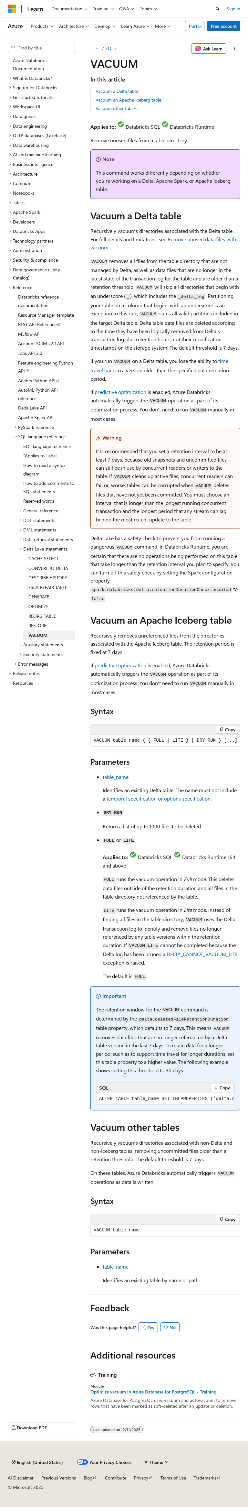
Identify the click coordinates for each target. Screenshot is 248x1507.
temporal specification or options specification (159, 798)
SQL (109, 48)
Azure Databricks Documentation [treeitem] (29, 64)
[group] (165, 1099)
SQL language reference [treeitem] (47, 446)
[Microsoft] (12, 9)
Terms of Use (173, 1478)
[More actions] (234, 48)
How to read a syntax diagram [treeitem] (44, 469)
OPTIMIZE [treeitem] (38, 606)
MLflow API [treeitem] (29, 334)
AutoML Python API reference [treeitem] (38, 394)
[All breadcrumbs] (96, 48)
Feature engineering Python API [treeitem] (45, 367)
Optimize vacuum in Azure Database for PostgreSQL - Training (153, 1392)
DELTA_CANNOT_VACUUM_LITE (202, 954)
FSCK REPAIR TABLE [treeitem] (47, 587)
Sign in (233, 8)
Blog (88, 1478)
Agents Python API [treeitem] (37, 380)
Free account (224, 26)
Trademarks (205, 1478)
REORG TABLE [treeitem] (42, 616)
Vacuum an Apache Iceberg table (128, 100)
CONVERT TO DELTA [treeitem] (48, 568)
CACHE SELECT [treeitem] (43, 558)
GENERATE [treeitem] (38, 597)
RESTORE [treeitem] (37, 625)
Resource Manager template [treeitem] (46, 315)
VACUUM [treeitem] (37, 635)
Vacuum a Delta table (117, 91)
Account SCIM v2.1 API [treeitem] (41, 343)
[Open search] (217, 9)
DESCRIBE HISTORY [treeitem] (47, 577)
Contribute (115, 1478)
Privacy (141, 1478)
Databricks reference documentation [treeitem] (38, 301)
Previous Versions (58, 1478)
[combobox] (41, 48)
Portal (195, 26)
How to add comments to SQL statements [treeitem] (48, 487)
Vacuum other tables (116, 108)
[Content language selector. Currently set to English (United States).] (37, 1462)
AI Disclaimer (21, 1478)
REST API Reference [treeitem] (37, 324)
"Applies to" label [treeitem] (40, 456)
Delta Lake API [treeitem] (32, 408)
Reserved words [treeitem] (38, 501)
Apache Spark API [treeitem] (36, 417)
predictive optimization (120, 391)
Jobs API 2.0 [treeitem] (30, 353)
